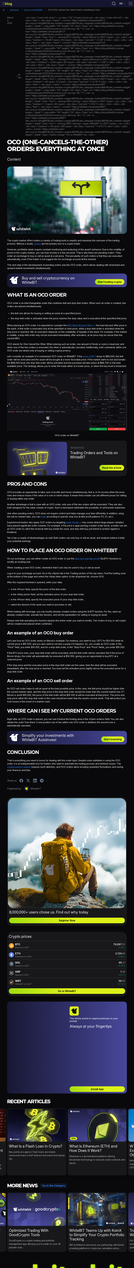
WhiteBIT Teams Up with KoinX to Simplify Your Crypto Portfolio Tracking (96, 1202)
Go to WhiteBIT (67, 992)
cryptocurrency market (18, 768)
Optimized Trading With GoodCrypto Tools (28, 1199)
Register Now (67, 921)
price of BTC (89, 357)
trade (43, 517)
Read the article (111, 468)
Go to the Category (53, 1152)
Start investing (113, 740)
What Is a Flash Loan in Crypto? (35, 1113)
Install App (97, 1056)
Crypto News (31, 1262)
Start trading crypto (110, 283)
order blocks (73, 523)
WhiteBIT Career (114, 1262)
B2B (99, 1262)
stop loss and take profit (87, 559)
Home (3, 11)
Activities (15, 1262)
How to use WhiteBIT (33, 11)
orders (37, 244)
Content (14, 160)
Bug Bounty (86, 1262)
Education (14, 11)
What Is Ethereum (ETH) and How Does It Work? (93, 1115)
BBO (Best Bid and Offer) (80, 326)
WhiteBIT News (52, 1262)
